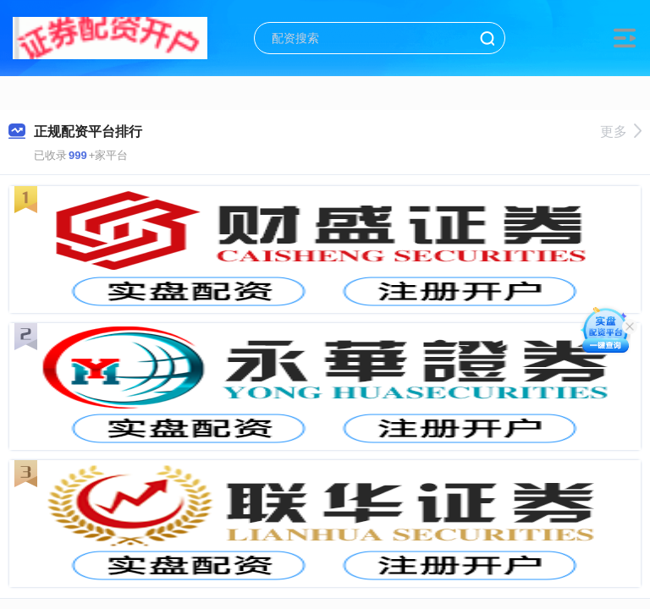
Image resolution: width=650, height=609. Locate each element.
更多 (621, 131)
